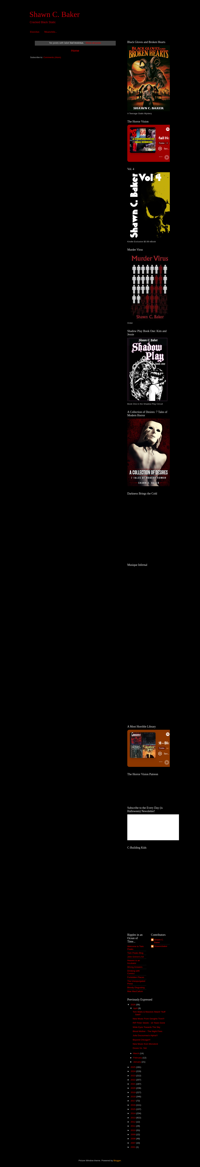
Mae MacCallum (135, 991)
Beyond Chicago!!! (141, 1040)
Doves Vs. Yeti (140, 1048)
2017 (133, 1101)
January (137, 1062)
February (138, 1057)
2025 (133, 1067)
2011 (133, 1126)
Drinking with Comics (133, 972)
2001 (133, 1147)
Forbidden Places (135, 977)
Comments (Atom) (52, 57)
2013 (133, 1117)
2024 (133, 1071)
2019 (133, 1092)
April (135, 1008)
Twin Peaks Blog (135, 953)
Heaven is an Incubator (133, 961)
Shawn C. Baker (54, 14)
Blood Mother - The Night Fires (147, 1031)
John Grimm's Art (135, 957)
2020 (133, 1088)
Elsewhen (34, 32)
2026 (133, 1004)
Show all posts (93, 43)
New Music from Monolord (145, 1044)
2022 (133, 1080)
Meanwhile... (50, 32)
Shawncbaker (160, 946)
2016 (133, 1105)
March (136, 1053)
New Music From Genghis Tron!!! (148, 1018)
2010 (133, 1130)
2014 (133, 1113)
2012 (133, 1122)
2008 (133, 1138)
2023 (133, 1075)
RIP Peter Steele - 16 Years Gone (149, 1023)
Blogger (117, 1160)
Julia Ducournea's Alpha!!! (145, 1035)
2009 (133, 1134)
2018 (133, 1096)
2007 (133, 1143)
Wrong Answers (134, 967)
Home (75, 50)
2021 (133, 1084)
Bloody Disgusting (136, 987)
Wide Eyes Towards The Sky (146, 1027)
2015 (133, 1109)
